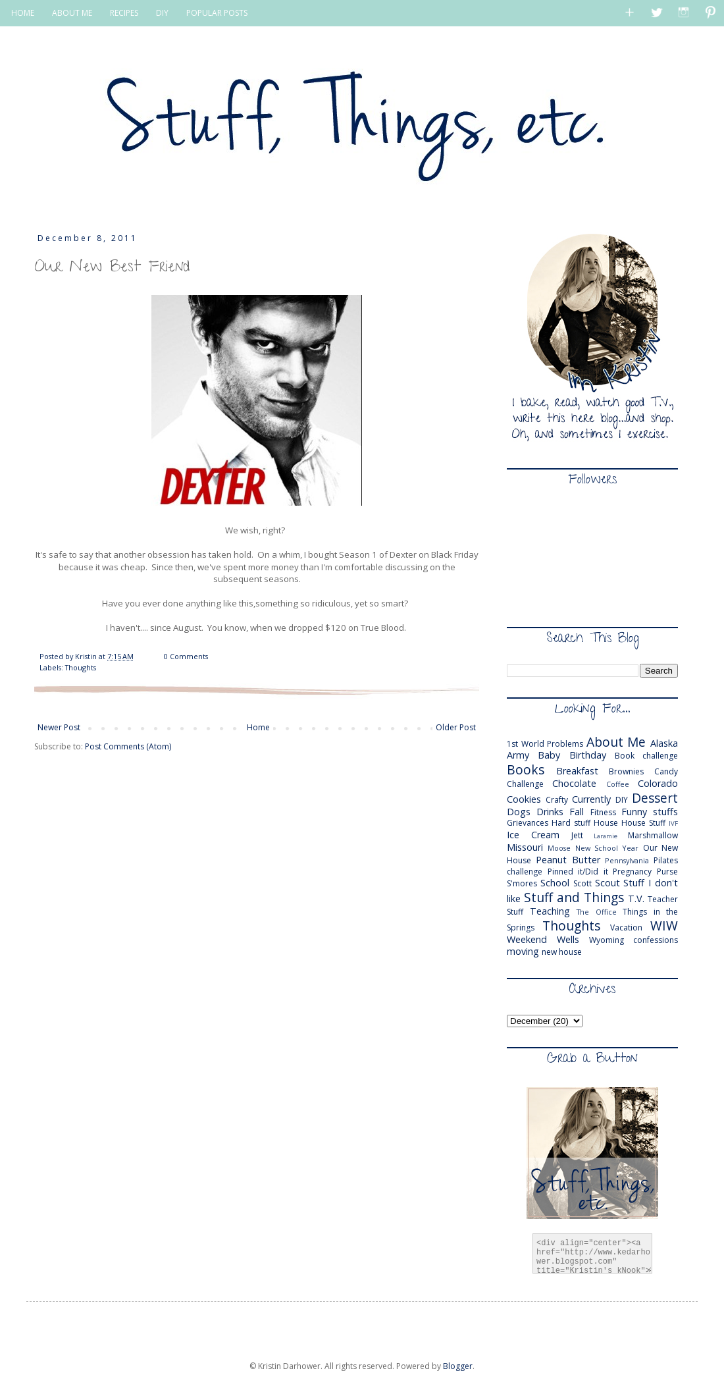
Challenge (525, 784)
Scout (607, 882)
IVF (673, 823)
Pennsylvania (627, 860)
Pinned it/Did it (578, 871)
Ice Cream (533, 834)
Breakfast (577, 771)
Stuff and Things (574, 897)
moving (523, 951)
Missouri (525, 847)
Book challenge (646, 755)
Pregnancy (632, 871)
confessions (655, 940)
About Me (616, 742)
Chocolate (574, 783)
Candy (666, 771)
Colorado (658, 783)
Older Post (456, 727)
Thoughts (80, 667)
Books (525, 769)
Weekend (527, 939)
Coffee (617, 784)
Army (518, 755)
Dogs (518, 811)
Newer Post (59, 727)
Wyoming (606, 940)
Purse (667, 871)
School (554, 882)
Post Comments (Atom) (128, 746)
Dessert (655, 798)
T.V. (636, 898)
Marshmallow (653, 835)
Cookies (524, 799)
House (606, 822)
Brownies (626, 771)
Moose (559, 848)
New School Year (607, 848)
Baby (549, 755)
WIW (664, 925)
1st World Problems (545, 743)
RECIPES (124, 12)
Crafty (557, 799)
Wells (568, 939)
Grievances (527, 822)
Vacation (626, 927)
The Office (597, 912)
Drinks (549, 811)
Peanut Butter (568, 859)
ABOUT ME (72, 12)
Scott (582, 883)
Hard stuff (571, 822)
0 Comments (186, 656)
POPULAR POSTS (216, 12)
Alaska (664, 743)
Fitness (603, 812)
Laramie (605, 836)
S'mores (522, 883)
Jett (577, 835)
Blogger (458, 1366)
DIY (162, 12)
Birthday (587, 755)
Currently (591, 799)
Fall (576, 811)
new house (562, 951)
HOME (22, 12)
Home (258, 727)
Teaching (550, 911)
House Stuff (643, 822)
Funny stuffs (649, 811)
